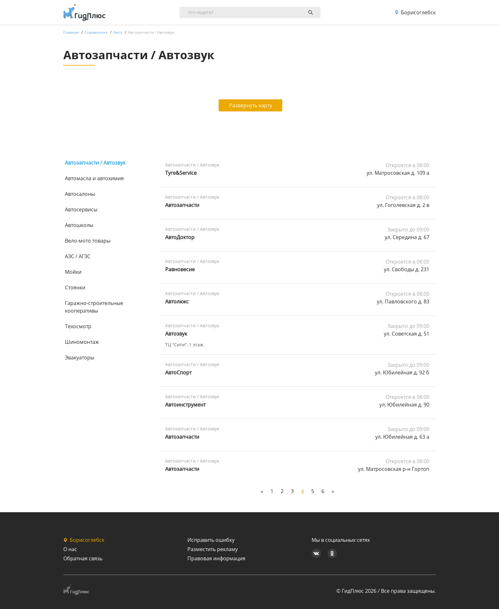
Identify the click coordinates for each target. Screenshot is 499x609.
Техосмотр (78, 326)
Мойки (73, 271)
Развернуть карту (249, 105)
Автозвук (176, 333)
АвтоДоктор (179, 237)
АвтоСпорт (178, 372)
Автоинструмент (185, 404)
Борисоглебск (415, 12)
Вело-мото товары (87, 240)
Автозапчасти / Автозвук (95, 162)
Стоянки (75, 287)
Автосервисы (81, 209)
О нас (70, 549)
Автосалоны (80, 193)
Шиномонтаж (82, 341)
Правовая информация (216, 558)
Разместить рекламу (212, 549)
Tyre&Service (181, 172)
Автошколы (79, 225)
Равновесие (180, 269)
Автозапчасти (182, 205)
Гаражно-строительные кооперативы (94, 307)
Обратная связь (82, 558)
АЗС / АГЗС (77, 256)
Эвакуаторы (79, 357)
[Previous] (262, 491)
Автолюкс (177, 301)
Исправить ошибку (211, 539)
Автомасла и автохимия (94, 178)
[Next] (333, 491)
